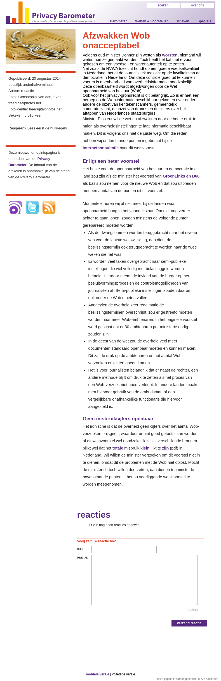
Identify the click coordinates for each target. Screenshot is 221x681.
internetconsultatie (101, 148)
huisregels (58, 128)
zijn (165, 448)
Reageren (16, 128)
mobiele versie (97, 674)
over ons (197, 5)
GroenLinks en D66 (181, 176)
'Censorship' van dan (34, 97)
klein (145, 448)
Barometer (118, 21)
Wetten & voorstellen (151, 21)
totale (117, 448)
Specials (204, 21)
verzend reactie (189, 623)
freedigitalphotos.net (45, 109)
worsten (169, 55)
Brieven (183, 21)
